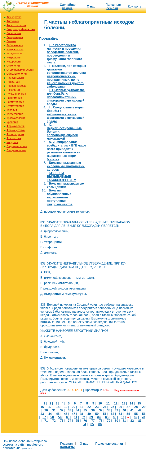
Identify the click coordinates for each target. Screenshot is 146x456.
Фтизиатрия (14, 138)
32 (62, 410)
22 (89, 407)
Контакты (135, 6)
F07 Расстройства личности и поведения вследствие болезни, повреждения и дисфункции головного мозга (64, 53)
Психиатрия (14, 89)
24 (104, 407)
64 (99, 417)
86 (100, 424)
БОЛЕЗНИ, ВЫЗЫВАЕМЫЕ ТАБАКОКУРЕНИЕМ (61, 176)
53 (120, 413)
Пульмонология (16, 93)
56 (144, 413)
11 (108, 403)
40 (124, 410)
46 (65, 413)
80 (116, 420)
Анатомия (13, 21)
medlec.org (35, 444)
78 (101, 420)
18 (58, 407)
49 (89, 413)
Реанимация (14, 97)
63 (91, 417)
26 (120, 407)
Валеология (14, 33)
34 (77, 410)
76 (85, 420)
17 (50, 407)
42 (140, 410)
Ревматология (15, 101)
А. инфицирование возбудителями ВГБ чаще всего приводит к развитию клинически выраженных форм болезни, (66, 150)
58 (52, 417)
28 (136, 407)
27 (128, 407)
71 (46, 420)
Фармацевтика (16, 130)
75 (77, 420)
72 (54, 420)
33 (69, 410)
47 (73, 413)
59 (60, 417)
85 (92, 424)
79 (108, 420)
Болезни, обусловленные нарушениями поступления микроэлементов (60, 197)
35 (85, 410)
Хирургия (12, 142)
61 (75, 417)
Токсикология (15, 114)
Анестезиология (16, 25)
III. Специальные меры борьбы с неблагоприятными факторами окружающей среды (65, 114)
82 (132, 420)
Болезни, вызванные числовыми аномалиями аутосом (66, 166)
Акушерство (14, 17)
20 (73, 407)
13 (123, 403)
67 (122, 417)
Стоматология (15, 105)
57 (44, 417)
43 (42, 413)
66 (114, 417)
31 (54, 410)
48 (81, 413)
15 (139, 403)
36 (93, 410)
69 (135, 417)
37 (101, 410)
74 (69, 420)
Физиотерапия (15, 134)
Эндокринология (17, 146)
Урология (12, 122)
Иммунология (15, 49)
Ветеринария (15, 37)
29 (144, 407)
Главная (66, 443)
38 (108, 410)
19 (65, 407)
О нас (91, 6)
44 (50, 413)
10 (100, 403)
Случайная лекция (68, 6)
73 (62, 420)
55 (136, 413)
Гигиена (11, 41)
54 (128, 413)
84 (84, 424)
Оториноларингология (20, 69)
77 (93, 420)
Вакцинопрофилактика (21, 29)
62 (83, 417)
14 (131, 403)
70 (143, 417)
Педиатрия (13, 81)
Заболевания (15, 45)
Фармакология (15, 126)
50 (97, 413)
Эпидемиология (16, 150)
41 (132, 410)
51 (104, 413)
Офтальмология (17, 73)
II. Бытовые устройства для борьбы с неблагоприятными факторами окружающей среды (66, 97)
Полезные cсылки (113, 6)
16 (42, 407)
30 (46, 410)
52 (112, 413)
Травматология (16, 118)
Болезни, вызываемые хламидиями (65, 185)
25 (112, 407)
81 (124, 420)
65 (106, 417)
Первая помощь (16, 85)
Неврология (14, 57)
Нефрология (14, 61)
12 (115, 403)
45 (58, 413)
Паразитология (16, 77)
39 (116, 410)
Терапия (12, 110)
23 (97, 407)
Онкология (13, 65)
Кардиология (15, 53)
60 (67, 417)
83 (140, 420)
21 (81, 407)
